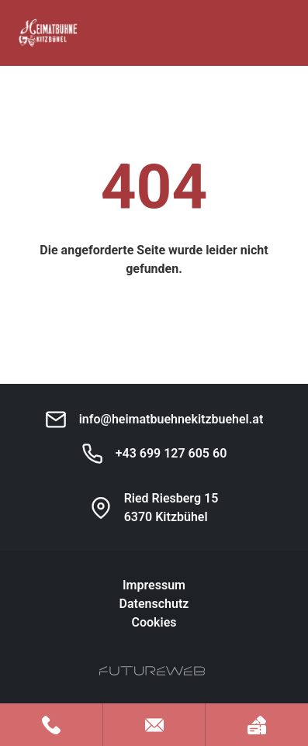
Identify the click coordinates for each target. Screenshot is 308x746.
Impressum (154, 585)
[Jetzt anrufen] (51, 724)
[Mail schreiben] (154, 724)
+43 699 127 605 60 (171, 453)
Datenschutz (154, 603)
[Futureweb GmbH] (152, 671)
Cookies (153, 622)
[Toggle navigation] (280, 33)
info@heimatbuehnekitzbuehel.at (171, 419)
